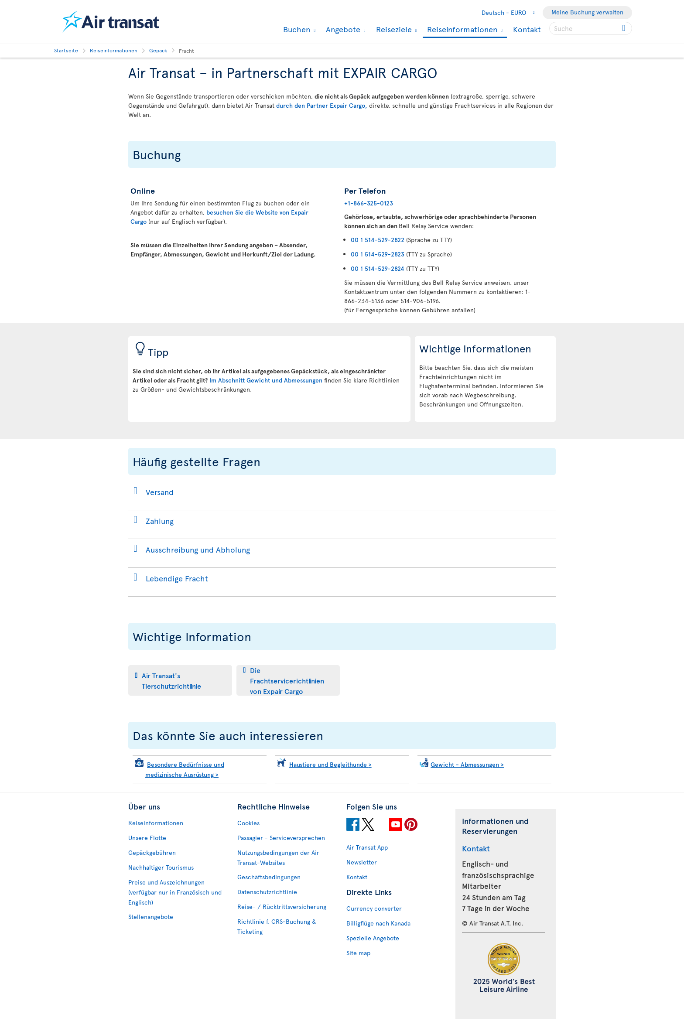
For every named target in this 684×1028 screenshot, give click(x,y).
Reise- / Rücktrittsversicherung (281, 906)
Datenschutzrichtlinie (267, 892)
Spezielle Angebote (372, 938)
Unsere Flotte (147, 837)
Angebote (342, 29)
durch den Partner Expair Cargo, (321, 105)
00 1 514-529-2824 (377, 268)
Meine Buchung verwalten (587, 12)
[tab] (180, 680)
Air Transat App (367, 847)
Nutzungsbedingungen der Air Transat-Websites (278, 857)
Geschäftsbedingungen (269, 877)
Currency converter (374, 908)
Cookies (248, 823)
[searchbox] (590, 28)
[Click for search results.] (624, 28)
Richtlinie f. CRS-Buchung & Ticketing (276, 926)
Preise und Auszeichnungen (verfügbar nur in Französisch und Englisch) (175, 892)
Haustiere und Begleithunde (330, 764)
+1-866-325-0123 (368, 203)
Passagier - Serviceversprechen (281, 837)
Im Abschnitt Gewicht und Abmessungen (265, 380)
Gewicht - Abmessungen (467, 764)
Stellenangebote (150, 916)
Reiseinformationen (461, 30)
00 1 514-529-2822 (377, 240)
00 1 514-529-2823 (377, 254)
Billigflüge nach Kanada (378, 923)
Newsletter (361, 862)
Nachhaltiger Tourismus (161, 867)
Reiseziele (393, 29)
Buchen (295, 29)
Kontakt (527, 29)
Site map (358, 953)
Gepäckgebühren (152, 852)
